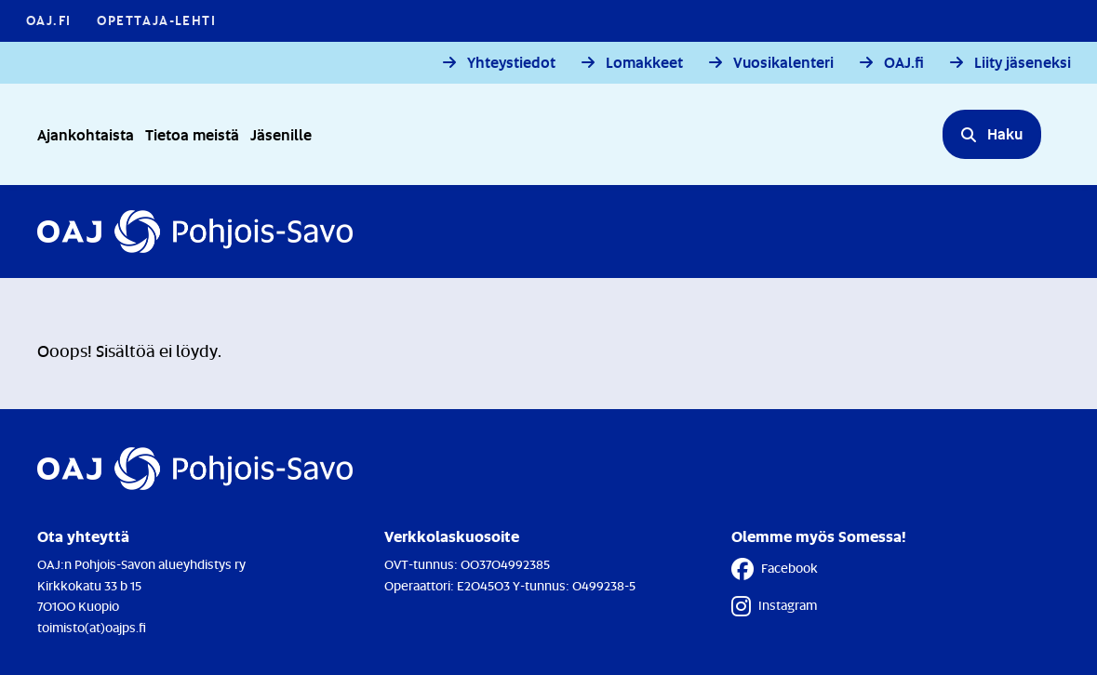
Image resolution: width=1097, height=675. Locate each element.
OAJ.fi (904, 63)
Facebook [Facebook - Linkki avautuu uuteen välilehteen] (774, 569)
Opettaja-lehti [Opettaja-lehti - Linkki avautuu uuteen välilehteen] (156, 20)
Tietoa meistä (192, 134)
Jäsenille (281, 134)
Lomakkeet (644, 63)
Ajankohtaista (85, 134)
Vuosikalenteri (783, 63)
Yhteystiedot (511, 63)
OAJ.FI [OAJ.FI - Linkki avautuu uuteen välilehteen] (48, 20)
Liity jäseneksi (1022, 63)
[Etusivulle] (195, 231)
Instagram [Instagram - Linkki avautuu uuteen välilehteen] (774, 606)
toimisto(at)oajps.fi (91, 627)
